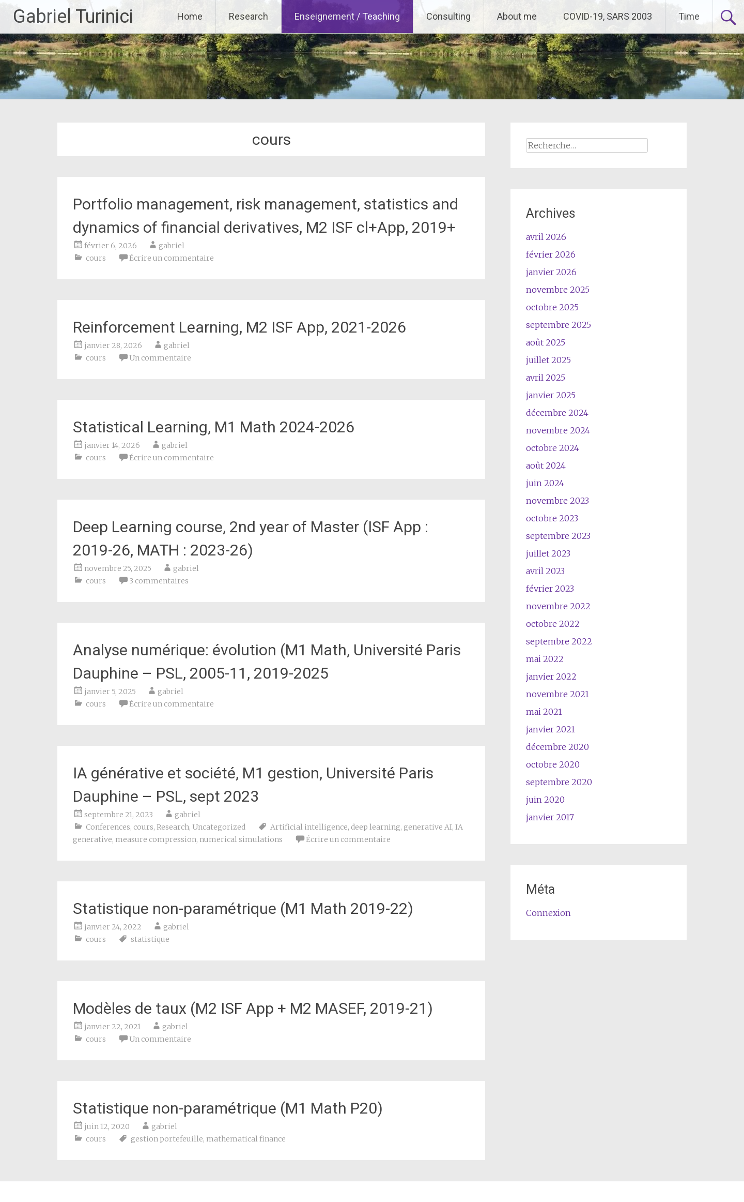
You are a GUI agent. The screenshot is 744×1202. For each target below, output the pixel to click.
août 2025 (545, 342)
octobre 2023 (552, 518)
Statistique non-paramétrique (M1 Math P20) (228, 1108)
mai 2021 (544, 712)
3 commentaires (159, 580)
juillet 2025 (548, 360)
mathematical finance (246, 1139)
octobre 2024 (552, 448)
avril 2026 (546, 237)
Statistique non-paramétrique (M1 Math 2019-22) (243, 908)
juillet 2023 (548, 553)
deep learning (375, 827)
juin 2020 (545, 799)
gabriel (171, 245)
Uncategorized (218, 827)
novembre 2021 (557, 694)
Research (248, 16)
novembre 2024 (558, 430)
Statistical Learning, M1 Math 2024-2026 (213, 427)
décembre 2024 (557, 413)
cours (96, 258)
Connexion (548, 913)
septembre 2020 (559, 782)
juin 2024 (545, 483)
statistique (150, 939)
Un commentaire (160, 358)
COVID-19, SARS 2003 (607, 16)
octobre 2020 (553, 764)
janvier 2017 (550, 817)
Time (689, 16)
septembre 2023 (558, 536)
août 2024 (546, 465)
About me (517, 16)
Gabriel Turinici (73, 16)
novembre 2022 (558, 606)
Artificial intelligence (309, 827)
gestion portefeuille (167, 1139)
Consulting (448, 16)
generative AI (428, 827)
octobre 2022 (553, 624)
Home (190, 16)
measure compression (155, 839)
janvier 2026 (551, 272)
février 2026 (551, 254)
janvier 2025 (551, 395)
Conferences (108, 827)
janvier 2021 (550, 729)
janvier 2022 (551, 676)
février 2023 (550, 588)
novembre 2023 (557, 500)
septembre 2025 (558, 325)
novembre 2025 (558, 289)
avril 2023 (545, 571)
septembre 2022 (559, 641)
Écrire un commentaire (171, 258)
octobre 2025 (552, 307)
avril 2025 (545, 377)
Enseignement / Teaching (347, 16)
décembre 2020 (557, 747)
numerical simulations (241, 839)
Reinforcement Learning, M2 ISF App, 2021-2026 (239, 327)
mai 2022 (545, 659)
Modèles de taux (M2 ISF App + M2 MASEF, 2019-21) (253, 1008)
